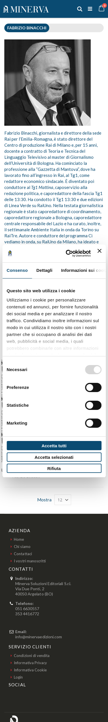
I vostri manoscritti (30, 561)
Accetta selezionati (54, 457)
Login (18, 677)
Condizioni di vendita (32, 655)
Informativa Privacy (30, 662)
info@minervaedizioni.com (38, 636)
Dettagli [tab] (44, 270)
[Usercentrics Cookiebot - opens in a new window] (68, 253)
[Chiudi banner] (99, 253)
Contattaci (23, 553)
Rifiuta (54, 468)
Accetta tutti (54, 445)
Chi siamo (22, 546)
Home (19, 539)
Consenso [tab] (17, 270)
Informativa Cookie (30, 670)
